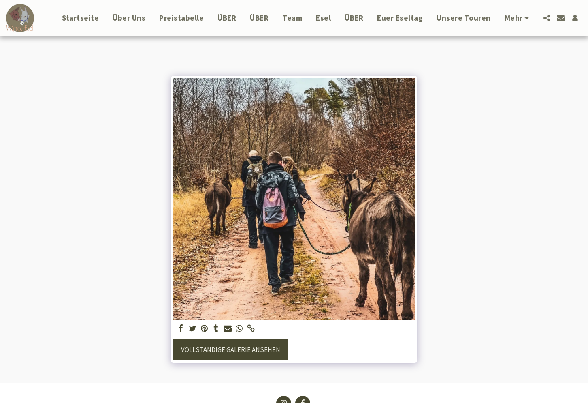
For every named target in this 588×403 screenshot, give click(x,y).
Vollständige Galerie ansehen (230, 349)
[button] (546, 18)
